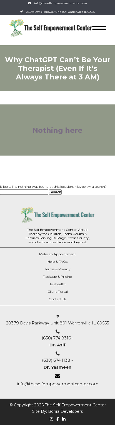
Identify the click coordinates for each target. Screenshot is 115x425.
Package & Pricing (57, 276)
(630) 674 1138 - (57, 361)
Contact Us (57, 299)
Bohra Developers (65, 411)
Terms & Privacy (58, 269)
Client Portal (58, 291)
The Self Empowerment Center (75, 405)
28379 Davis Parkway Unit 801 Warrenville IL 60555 (60, 11)
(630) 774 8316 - (58, 339)
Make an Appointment (57, 254)
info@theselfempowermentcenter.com (60, 3)
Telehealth (57, 284)
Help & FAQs (58, 261)
